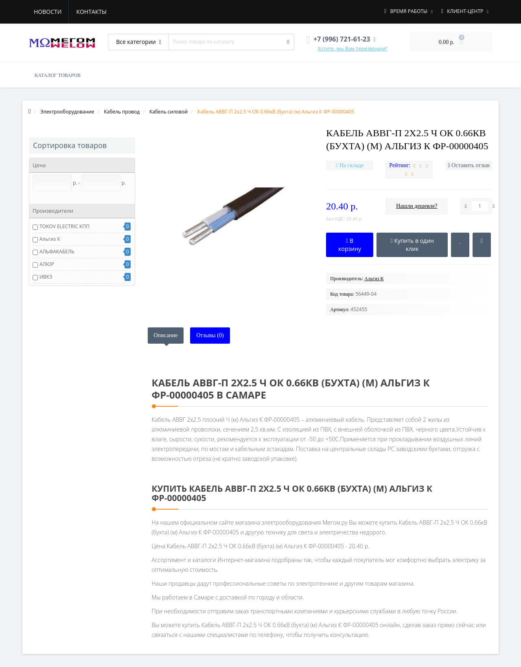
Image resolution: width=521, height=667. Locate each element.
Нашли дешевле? (416, 206)
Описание (166, 335)
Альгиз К (49, 238)
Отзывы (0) (209, 335)
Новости (47, 11)
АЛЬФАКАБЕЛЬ (56, 251)
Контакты (91, 11)
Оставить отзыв (470, 165)
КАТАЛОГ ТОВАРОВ (58, 75)
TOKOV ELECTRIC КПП (64, 226)
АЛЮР (46, 264)
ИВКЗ (45, 276)
